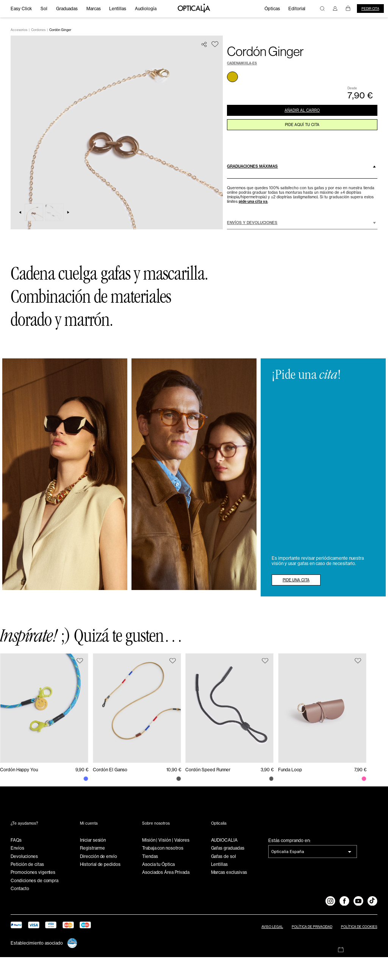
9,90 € (81, 772)
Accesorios (19, 32)
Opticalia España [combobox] (287, 853)
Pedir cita (370, 9)
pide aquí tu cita (302, 130)
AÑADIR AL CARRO (302, 113)
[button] (302, 168)
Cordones (38, 32)
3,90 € (267, 772)
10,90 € (173, 772)
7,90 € (360, 772)
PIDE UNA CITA (300, 581)
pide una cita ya (253, 203)
